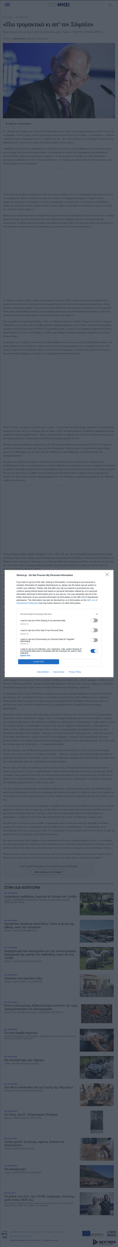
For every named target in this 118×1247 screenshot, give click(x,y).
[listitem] (59, 614)
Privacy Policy (75, 672)
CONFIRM (38, 662)
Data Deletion (43, 672)
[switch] (94, 620)
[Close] (108, 575)
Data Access (58, 672)
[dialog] (59, 623)
